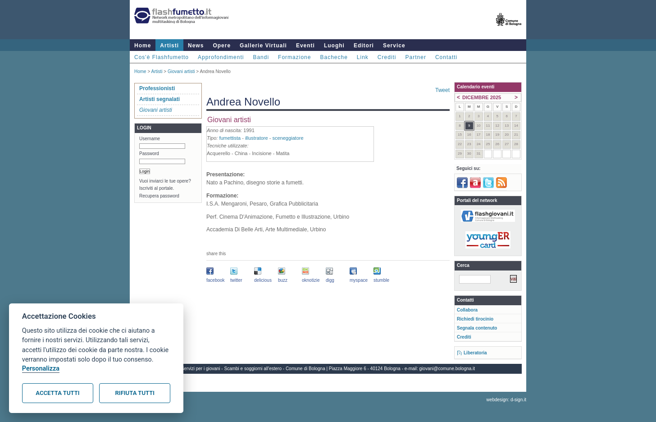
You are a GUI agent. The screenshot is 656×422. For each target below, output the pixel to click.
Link (363, 57)
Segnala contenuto (477, 328)
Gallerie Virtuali (263, 45)
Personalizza (40, 368)
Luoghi (334, 45)
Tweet (442, 90)
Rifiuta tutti (135, 393)
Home (142, 45)
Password (149, 153)
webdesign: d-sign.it (506, 399)
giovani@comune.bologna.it (447, 368)
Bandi (261, 57)
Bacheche (333, 57)
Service (394, 45)
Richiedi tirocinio (475, 318)
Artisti (169, 45)
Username (149, 138)
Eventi (305, 45)
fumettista (230, 138)
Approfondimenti (221, 57)
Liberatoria (475, 352)
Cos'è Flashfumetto (161, 57)
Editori (364, 45)
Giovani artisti (181, 71)
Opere (222, 45)
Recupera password (159, 195)
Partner (415, 57)
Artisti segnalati (159, 99)
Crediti (387, 57)
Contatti (446, 57)
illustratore (256, 138)
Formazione (294, 57)
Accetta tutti (57, 393)
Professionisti (157, 88)
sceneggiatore (287, 138)
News (196, 45)
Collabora (467, 309)
